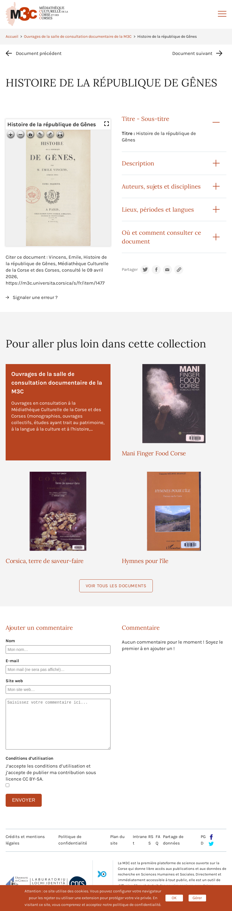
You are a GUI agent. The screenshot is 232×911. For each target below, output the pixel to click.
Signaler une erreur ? (35, 297)
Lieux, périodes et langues (158, 209)
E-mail (12, 660)
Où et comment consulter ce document (161, 237)
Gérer (197, 898)
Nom (10, 640)
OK (174, 898)
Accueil (12, 36)
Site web (14, 680)
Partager (130, 269)
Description (138, 163)
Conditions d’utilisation (29, 758)
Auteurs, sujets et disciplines (161, 186)
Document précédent (38, 53)
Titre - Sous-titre (145, 119)
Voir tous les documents (116, 585)
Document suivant (192, 53)
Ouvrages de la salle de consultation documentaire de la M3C (78, 36)
